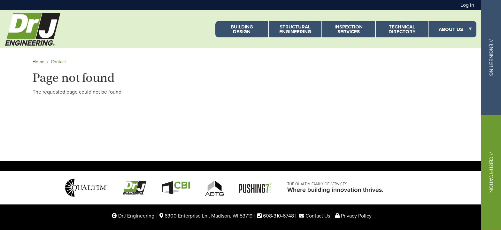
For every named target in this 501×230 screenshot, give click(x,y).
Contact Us (317, 215)
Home (38, 61)
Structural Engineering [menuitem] (295, 29)
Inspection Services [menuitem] (349, 29)
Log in (467, 5)
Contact (58, 61)
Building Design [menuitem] (242, 29)
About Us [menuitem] (451, 32)
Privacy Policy (356, 215)
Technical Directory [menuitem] (402, 29)
